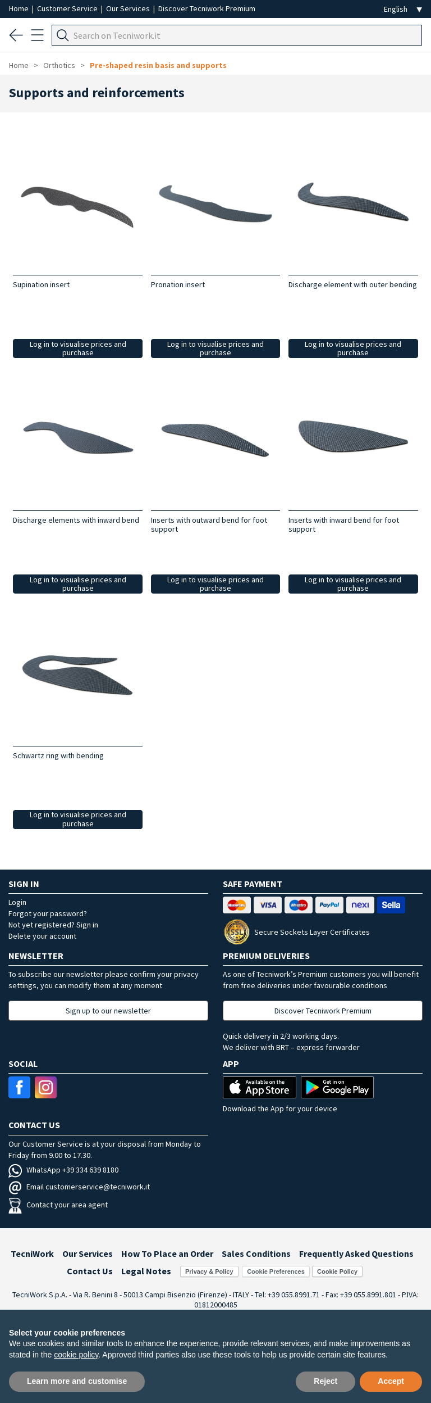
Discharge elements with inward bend (76, 519)
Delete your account (42, 936)
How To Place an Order (167, 1253)
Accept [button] (391, 1381)
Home (19, 8)
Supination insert (41, 284)
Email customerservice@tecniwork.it (79, 1187)
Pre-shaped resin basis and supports (158, 65)
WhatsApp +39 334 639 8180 (63, 1170)
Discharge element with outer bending (352, 284)
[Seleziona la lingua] (403, 9)
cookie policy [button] (76, 1354)
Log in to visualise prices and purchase (78, 348)
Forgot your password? (47, 913)
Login (17, 902)
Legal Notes (146, 1271)
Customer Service (68, 8)
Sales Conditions (256, 1253)
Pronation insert (178, 284)
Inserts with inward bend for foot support (343, 524)
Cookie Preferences (276, 1271)
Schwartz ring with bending (58, 755)
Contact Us (90, 1271)
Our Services (129, 8)
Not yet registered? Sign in (53, 925)
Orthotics (60, 65)
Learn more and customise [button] (77, 1381)
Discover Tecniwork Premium (206, 8)
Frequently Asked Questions (356, 1253)
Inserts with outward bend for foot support (209, 524)
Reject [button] (325, 1381)
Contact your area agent (58, 1205)
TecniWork (32, 1253)
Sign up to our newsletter (108, 1011)
